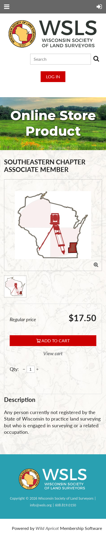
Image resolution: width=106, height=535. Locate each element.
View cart (53, 353)
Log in (53, 76)
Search (96, 58)
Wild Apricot (47, 528)
